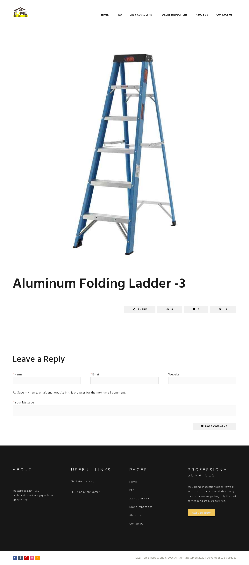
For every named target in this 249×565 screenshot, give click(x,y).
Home (105, 15)
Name (19, 375)
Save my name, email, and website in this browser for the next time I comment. (71, 393)
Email (95, 375)
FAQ (119, 15)
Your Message (24, 403)
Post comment (216, 426)
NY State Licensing (82, 481)
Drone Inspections (174, 15)
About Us (202, 15)
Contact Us (224, 15)
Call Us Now (201, 513)
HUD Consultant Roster (85, 492)
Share (142, 310)
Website (174, 375)
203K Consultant (142, 15)
